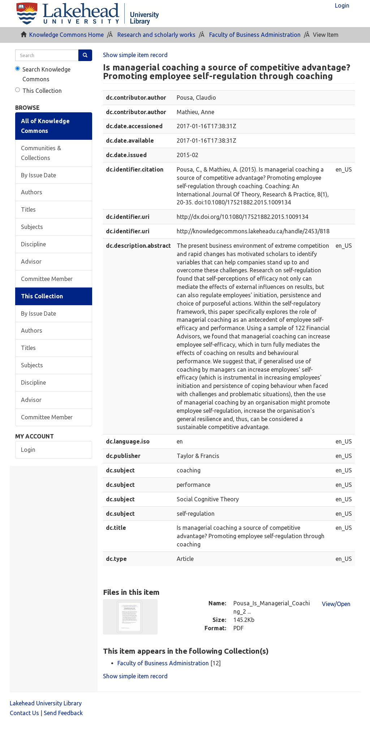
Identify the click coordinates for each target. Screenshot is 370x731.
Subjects (32, 227)
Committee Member (47, 279)
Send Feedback (63, 713)
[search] (46, 55)
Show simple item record (135, 55)
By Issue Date (38, 175)
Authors (31, 192)
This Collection (38, 90)
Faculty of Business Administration (255, 34)
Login (28, 449)
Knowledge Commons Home (66, 34)
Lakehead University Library (46, 703)
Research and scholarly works (156, 34)
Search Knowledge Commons (42, 74)
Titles (28, 209)
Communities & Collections (41, 153)
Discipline (33, 244)
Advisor (31, 261)
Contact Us (24, 713)
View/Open (336, 604)
